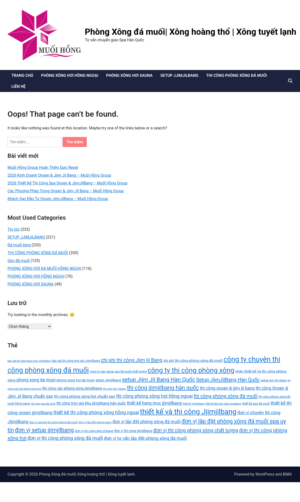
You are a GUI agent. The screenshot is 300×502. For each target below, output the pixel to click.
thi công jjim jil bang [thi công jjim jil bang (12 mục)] (114, 388)
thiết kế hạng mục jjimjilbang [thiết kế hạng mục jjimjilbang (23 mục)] (154, 403)
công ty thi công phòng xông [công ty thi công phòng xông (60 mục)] (191, 370)
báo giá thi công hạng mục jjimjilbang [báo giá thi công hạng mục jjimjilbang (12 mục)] (29, 361)
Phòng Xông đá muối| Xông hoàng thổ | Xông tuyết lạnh (190, 32)
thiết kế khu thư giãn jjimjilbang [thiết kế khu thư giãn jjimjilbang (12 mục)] (223, 403)
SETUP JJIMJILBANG (179, 75)
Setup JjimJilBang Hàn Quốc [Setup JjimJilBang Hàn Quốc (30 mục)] (228, 380)
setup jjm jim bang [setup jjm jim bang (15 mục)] (274, 380)
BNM (287, 474)
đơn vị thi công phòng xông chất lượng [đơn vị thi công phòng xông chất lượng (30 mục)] (195, 430)
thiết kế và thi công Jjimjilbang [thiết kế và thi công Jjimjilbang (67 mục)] (188, 412)
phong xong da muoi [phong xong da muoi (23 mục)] (36, 379)
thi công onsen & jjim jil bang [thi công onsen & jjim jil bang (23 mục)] (227, 388)
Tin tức (14, 229)
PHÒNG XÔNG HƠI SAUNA (129, 75)
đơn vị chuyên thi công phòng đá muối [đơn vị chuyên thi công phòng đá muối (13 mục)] (53, 422)
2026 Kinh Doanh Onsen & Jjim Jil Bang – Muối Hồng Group (59, 175)
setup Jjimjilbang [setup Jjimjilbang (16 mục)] (108, 380)
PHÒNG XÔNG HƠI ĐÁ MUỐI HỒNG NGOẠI (44, 268)
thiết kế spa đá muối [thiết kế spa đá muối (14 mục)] (256, 403)
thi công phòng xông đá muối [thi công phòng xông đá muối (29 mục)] (226, 396)
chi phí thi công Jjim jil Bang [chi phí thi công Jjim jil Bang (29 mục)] (131, 360)
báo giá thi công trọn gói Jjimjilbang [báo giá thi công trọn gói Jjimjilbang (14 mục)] (76, 361)
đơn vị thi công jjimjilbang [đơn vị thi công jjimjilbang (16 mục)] (133, 431)
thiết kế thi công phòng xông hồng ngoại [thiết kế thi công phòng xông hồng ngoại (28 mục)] (96, 412)
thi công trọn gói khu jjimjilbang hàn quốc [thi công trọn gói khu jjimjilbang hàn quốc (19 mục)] (91, 403)
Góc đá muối (19, 260)
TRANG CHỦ (22, 75)
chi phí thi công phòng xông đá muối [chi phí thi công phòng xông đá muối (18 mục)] (192, 360)
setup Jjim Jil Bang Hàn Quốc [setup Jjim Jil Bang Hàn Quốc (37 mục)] (158, 379)
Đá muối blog (19, 245)
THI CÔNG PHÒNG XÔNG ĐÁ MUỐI (236, 75)
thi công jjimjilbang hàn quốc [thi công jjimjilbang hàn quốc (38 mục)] (163, 388)
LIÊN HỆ (18, 86)
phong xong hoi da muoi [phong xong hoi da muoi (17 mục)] (75, 380)
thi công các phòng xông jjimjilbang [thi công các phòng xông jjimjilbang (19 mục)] (72, 388)
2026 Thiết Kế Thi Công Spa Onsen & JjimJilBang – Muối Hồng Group (68, 183)
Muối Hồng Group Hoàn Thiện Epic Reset (43, 167)
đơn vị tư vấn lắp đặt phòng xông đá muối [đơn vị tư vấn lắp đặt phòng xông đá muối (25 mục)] (145, 438)
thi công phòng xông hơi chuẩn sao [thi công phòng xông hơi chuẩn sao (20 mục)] (84, 396)
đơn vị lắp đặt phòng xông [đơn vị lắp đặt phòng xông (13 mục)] (95, 422)
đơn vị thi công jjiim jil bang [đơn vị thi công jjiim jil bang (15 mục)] (94, 431)
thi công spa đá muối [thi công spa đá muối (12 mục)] (43, 403)
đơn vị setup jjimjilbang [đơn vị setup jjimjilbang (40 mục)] (44, 430)
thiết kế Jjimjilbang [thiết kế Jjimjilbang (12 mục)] (193, 403)
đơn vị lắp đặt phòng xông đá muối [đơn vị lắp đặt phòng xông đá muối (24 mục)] (146, 421)
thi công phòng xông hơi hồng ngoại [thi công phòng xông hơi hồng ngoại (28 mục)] (154, 396)
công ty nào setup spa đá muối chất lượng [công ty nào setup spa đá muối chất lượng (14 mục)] (118, 371)
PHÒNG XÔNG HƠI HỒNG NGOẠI (69, 75)
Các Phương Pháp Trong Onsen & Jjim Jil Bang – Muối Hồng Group (66, 191)
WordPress (264, 474)
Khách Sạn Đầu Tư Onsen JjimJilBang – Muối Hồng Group (58, 198)
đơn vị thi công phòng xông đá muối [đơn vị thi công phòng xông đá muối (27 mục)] (65, 438)
